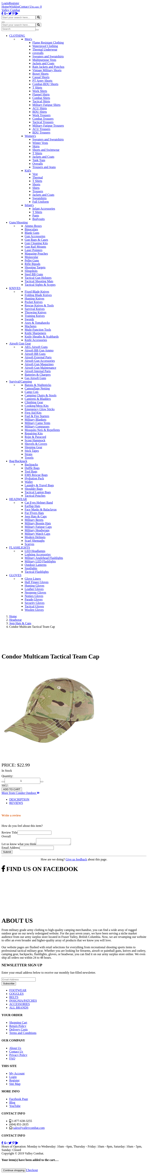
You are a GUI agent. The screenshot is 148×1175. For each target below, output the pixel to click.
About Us (15, 1049)
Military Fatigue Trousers (48, 125)
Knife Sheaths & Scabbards (42, 336)
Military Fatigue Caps (38, 526)
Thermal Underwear (44, 49)
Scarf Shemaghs (35, 540)
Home (5, 6)
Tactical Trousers (43, 122)
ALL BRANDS (18, 1008)
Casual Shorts (40, 77)
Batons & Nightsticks (38, 385)
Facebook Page (18, 1100)
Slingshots (31, 270)
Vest (35, 174)
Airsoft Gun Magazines (39, 364)
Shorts (36, 184)
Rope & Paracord (35, 436)
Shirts (36, 187)
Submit (7, 853)
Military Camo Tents (37, 423)
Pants (35, 215)
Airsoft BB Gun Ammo (39, 350)
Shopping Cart (18, 1023)
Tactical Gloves (34, 606)
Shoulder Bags (34, 488)
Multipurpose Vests (44, 59)
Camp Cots (32, 392)
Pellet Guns (32, 260)
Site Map (14, 1085)
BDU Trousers (41, 132)
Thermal (37, 177)
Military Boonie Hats (38, 523)
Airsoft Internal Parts (38, 371)
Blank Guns (32, 232)
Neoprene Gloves (35, 592)
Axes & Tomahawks (37, 322)
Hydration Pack (34, 478)
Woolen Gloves (34, 609)
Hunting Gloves (34, 585)
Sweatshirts (39, 198)
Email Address (11, 848)
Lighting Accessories (38, 554)
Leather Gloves (34, 589)
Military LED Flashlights (40, 561)
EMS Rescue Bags (36, 475)
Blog (12, 1103)
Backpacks (31, 464)
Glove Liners (33, 578)
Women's (30, 136)
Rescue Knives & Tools (39, 305)
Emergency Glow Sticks (40, 409)
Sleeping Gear (33, 447)
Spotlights (31, 568)
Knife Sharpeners (35, 333)
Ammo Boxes (33, 226)
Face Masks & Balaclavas (41, 509)
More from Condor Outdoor (21, 793)
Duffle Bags (32, 468)
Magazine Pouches (36, 253)
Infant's (29, 205)
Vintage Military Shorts (46, 70)
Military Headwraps (37, 530)
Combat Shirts (41, 98)
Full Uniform (40, 201)
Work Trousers (41, 115)
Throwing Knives (35, 312)
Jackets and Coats (43, 63)
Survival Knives (35, 309)
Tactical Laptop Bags (38, 492)
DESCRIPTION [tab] (19, 799)
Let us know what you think (19, 845)
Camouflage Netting (37, 388)
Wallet (29, 481)
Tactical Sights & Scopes (40, 284)
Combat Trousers (43, 118)
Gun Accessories (35, 236)
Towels (29, 457)
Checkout (32, 1171)
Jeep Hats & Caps (36, 516)
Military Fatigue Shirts (46, 104)
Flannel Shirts (41, 94)
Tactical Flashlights (37, 571)
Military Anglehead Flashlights (44, 558)
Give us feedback (76, 860)
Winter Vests (40, 142)
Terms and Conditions (22, 1034)
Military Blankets (35, 419)
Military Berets (34, 519)
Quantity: (7, 776)
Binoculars (31, 229)
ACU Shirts (39, 108)
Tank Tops (38, 160)
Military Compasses (37, 426)
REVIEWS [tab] (16, 803)
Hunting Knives (34, 298)
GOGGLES (16, 994)
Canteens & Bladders (38, 398)
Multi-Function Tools (38, 329)
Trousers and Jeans (44, 167)
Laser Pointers (33, 250)
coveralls (38, 53)
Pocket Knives (34, 302)
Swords (29, 319)
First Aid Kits (33, 412)
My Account (17, 1074)
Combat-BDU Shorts (45, 84)
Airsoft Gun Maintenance (40, 367)
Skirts (36, 146)
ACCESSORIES (19, 1005)
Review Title (9, 832)
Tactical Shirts (41, 101)
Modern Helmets (35, 537)
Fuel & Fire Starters (37, 416)
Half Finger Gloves (37, 582)
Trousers (37, 191)
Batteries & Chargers (38, 374)
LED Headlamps (35, 551)
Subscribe (8, 984)
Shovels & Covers (36, 443)
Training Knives (35, 315)
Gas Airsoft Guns (35, 378)
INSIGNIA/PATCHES (23, 1001)
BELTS (13, 998)
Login (5, 3)
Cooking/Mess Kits (37, 405)
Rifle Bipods (32, 264)
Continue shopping (13, 1171)
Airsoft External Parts (38, 357)
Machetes (30, 326)
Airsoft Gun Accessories (40, 360)
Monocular (31, 257)
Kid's (28, 170)
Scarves (29, 544)
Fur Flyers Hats (34, 513)
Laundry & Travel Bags (39, 485)
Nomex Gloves (34, 596)
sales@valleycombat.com (29, 1129)
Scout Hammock (35, 440)
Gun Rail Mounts (35, 246)
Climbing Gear (34, 402)
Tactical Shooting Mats (39, 281)
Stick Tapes (32, 450)
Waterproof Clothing (45, 46)
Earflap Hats (32, 506)
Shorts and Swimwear (45, 149)
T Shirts (37, 87)
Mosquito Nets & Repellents (42, 430)
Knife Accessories (36, 340)
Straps (28, 454)
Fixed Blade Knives (37, 291)
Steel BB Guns (34, 274)
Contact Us (26, 6)
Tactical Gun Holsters (38, 277)
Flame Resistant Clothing (48, 42)
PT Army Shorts (42, 80)
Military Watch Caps (37, 533)
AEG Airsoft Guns (36, 347)
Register (14, 3)
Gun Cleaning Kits (36, 243)
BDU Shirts (39, 111)
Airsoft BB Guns (35, 353)
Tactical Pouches (35, 495)
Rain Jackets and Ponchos (48, 66)
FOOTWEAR (17, 991)
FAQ (12, 1059)
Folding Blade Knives (38, 295)
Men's (28, 39)
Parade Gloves (34, 599)
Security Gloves (35, 603)
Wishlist (14, 6)
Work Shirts (39, 91)
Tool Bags (31, 471)
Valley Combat (11, 10)
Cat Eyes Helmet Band (39, 502)
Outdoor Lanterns (35, 564)
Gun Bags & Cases (36, 239)
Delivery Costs (18, 1030)
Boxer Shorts (40, 73)
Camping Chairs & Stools (40, 395)
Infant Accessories (43, 208)
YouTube (14, 1107)
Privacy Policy (18, 1056)
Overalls (37, 163)
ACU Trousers (41, 129)
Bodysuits (38, 219)
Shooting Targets (35, 267)
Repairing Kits (34, 433)
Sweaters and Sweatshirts (48, 56)
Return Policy (17, 1027)
